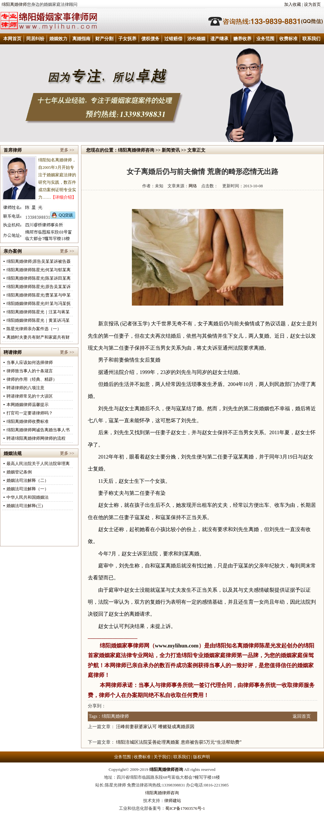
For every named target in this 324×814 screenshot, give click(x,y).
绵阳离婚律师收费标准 (27, 421)
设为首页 (312, 4)
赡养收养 (242, 38)
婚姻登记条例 (19, 472)
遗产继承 (219, 38)
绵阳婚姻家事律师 (122, 646)
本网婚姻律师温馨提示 (27, 404)
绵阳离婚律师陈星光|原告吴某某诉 (38, 286)
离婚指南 (81, 38)
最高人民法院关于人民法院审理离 (38, 463)
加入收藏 (292, 4)
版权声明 (201, 756)
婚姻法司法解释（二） (27, 480)
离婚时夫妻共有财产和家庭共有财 (38, 337)
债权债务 (150, 38)
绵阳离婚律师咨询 (136, 150)
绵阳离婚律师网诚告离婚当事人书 (38, 429)
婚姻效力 (58, 38)
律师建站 (172, 800)
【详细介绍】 (63, 197)
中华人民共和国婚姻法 (27, 497)
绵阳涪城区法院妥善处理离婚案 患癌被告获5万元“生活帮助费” (178, 742)
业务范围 (265, 38)
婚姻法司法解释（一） (27, 488)
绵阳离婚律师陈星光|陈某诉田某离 (38, 278)
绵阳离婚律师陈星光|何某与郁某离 (38, 269)
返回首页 (302, 716)
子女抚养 (127, 38)
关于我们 (162, 756)
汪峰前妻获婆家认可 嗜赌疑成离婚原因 (155, 726)
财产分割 (104, 38)
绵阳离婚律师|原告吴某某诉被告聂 (38, 261)
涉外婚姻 (196, 38)
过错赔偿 (173, 38)
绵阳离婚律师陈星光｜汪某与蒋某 (38, 311)
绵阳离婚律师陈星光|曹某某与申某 (38, 295)
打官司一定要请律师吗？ (29, 413)
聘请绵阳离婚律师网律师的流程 (35, 438)
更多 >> (67, 149)
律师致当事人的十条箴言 (29, 370)
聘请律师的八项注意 (25, 387)
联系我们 (311, 38)
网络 (193, 185)
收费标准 (288, 38)
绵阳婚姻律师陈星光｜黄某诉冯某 (38, 320)
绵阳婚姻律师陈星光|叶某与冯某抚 (38, 303)
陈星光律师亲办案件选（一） (33, 328)
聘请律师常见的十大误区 (29, 396)
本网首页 (12, 38)
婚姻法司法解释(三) (24, 505)
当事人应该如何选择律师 (29, 362)
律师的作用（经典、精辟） (31, 379)
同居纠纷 (35, 38)
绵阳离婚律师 (14, 4)
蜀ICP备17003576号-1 (185, 808)
